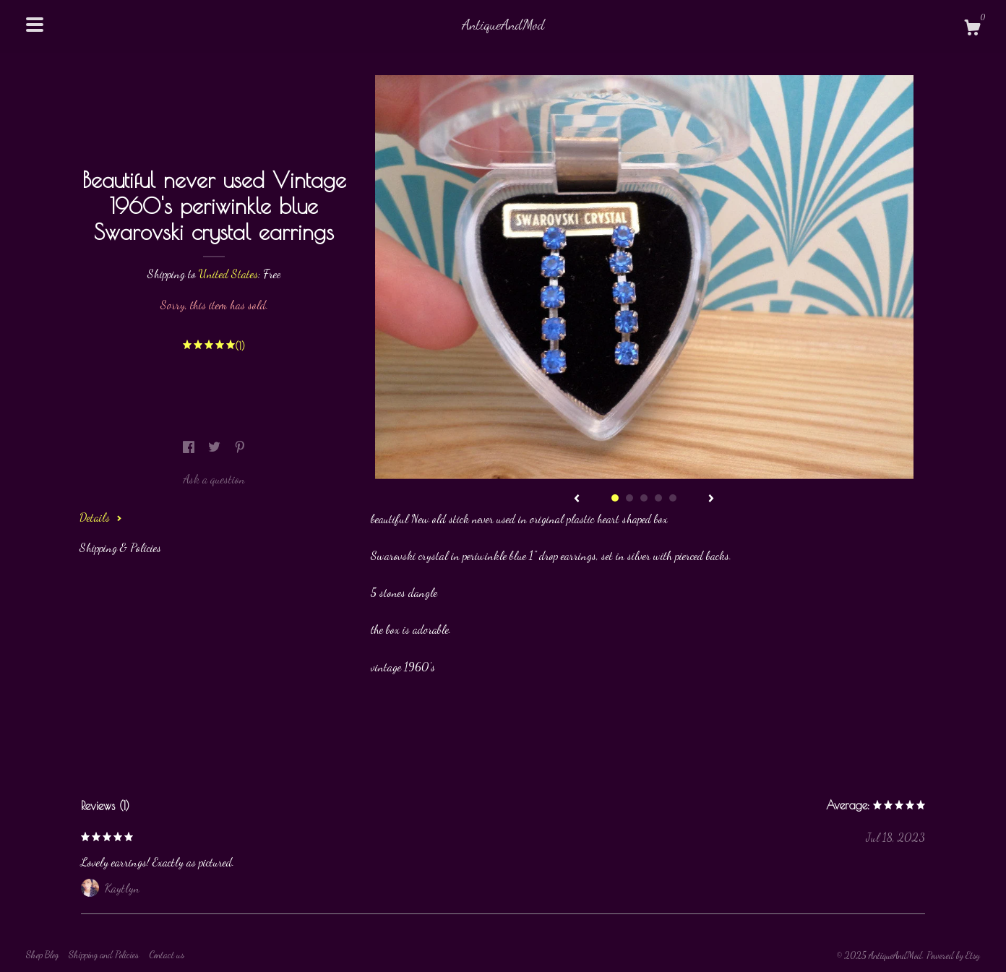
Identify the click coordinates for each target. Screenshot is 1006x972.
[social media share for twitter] (215, 447)
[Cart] (972, 29)
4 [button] (658, 498)
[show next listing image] (711, 499)
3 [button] (644, 498)
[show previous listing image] (576, 499)
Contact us (166, 954)
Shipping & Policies (120, 547)
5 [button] (672, 498)
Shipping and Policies (104, 954)
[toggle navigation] (34, 24)
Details (100, 517)
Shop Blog (42, 954)
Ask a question (214, 479)
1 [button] (615, 498)
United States (228, 273)
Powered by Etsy (953, 955)
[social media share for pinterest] (240, 447)
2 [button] (629, 498)
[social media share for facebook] (190, 447)
